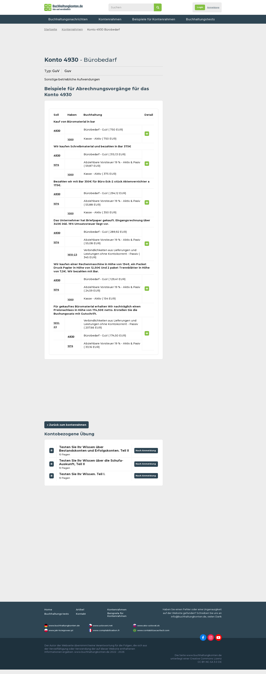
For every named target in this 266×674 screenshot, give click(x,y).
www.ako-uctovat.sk (150, 630)
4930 (57, 130)
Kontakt (213, 19)
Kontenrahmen (97, 19)
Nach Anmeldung (144, 452)
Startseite (50, 29)
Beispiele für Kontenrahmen (131, 19)
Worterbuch (194, 19)
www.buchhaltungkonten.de (67, 630)
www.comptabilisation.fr (109, 634)
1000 (71, 139)
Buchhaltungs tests (57, 618)
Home (48, 614)
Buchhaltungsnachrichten (64, 19)
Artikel (80, 614)
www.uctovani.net (104, 630)
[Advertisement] (103, 44)
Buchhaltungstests (168, 19)
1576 (57, 165)
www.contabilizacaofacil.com (156, 634)
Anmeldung (211, 7)
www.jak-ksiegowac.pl (63, 634)
